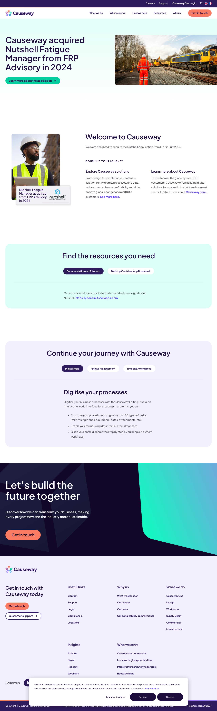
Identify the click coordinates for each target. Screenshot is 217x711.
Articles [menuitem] (72, 653)
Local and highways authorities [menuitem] (134, 660)
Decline (170, 696)
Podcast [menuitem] (72, 666)
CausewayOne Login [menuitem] (184, 3)
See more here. (110, 196)
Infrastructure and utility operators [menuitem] (136, 666)
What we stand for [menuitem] (127, 595)
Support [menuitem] (163, 3)
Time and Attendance (139, 368)
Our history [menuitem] (123, 602)
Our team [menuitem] (122, 609)
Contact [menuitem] (72, 595)
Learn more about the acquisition (32, 80)
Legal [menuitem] (71, 609)
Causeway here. (196, 192)
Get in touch (200, 13)
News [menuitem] (71, 660)
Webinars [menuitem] (73, 673)
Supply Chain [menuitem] (173, 615)
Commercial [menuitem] (173, 622)
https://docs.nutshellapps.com (97, 298)
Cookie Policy (151, 688)
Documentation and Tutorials (83, 271)
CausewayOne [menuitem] (174, 595)
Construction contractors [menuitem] (131, 653)
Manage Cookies (115, 696)
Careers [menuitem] (150, 3)
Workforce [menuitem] (172, 609)
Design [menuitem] (170, 602)
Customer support (23, 616)
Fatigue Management (103, 368)
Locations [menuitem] (73, 622)
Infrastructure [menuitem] (174, 629)
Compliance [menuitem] (75, 615)
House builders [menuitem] (125, 673)
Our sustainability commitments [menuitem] (135, 615)
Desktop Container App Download (130, 271)
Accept (143, 696)
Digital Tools (72, 368)
